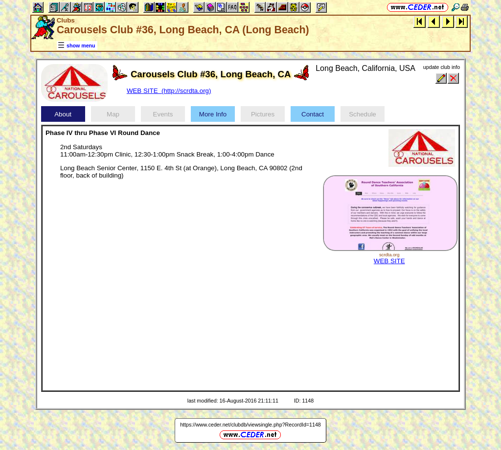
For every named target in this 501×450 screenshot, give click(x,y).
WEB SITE (389, 261)
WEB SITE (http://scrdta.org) (169, 90)
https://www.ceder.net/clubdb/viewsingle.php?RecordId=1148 (250, 425)
